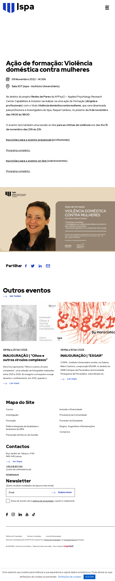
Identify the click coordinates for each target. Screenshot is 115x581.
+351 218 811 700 (14, 466)
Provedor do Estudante (71, 420)
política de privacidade (43, 501)
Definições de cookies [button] (69, 576)
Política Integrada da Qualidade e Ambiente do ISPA (22, 428)
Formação (11, 420)
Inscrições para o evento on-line (25, 161)
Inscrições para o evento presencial (28, 139)
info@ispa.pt (12, 474)
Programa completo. (18, 150)
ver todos (15, 296)
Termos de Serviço (70, 540)
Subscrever (65, 492)
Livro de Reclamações (53, 536)
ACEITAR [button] (89, 577)
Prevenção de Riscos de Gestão (22, 434)
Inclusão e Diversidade (71, 409)
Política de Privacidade (14, 536)
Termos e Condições (34, 536)
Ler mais (14, 383)
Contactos (65, 431)
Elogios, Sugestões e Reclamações (77, 426)
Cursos (9, 409)
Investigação (12, 415)
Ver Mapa (17, 461)
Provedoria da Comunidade (73, 415)
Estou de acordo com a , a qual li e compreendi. (43, 501)
